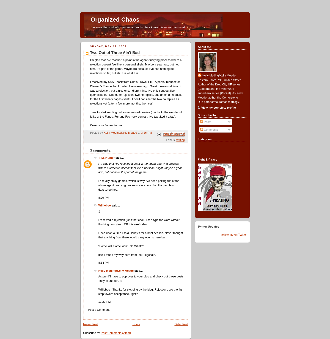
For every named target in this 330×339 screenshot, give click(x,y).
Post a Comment (99, 309)
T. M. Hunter (106, 157)
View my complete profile (218, 107)
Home (136, 324)
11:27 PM (104, 301)
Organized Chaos (115, 19)
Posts (205, 122)
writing (180, 140)
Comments (209, 129)
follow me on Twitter (234, 234)
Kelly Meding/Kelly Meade (116, 270)
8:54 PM (103, 262)
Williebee (104, 205)
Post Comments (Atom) (116, 333)
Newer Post (90, 324)
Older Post (181, 324)
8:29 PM (103, 197)
